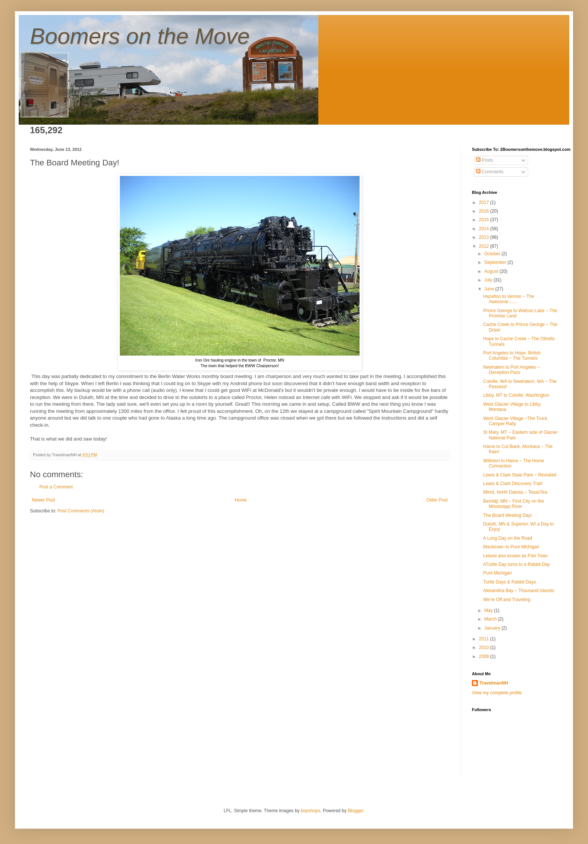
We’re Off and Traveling (506, 599)
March (491, 619)
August (492, 271)
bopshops (310, 810)
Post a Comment (56, 487)
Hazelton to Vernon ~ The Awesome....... (508, 299)
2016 (484, 211)
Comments (489, 171)
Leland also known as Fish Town (515, 555)
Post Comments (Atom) (80, 511)
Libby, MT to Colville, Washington (516, 395)
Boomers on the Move (140, 36)
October (492, 253)
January (492, 628)
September (495, 262)
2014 (484, 228)
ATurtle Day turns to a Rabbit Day (516, 564)
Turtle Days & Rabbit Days (509, 582)
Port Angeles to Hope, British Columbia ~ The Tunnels (511, 355)
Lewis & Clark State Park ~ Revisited (520, 475)
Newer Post (43, 500)
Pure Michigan (497, 573)
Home (241, 500)
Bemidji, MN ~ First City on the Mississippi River (513, 504)
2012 (484, 246)
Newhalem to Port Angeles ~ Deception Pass (511, 370)
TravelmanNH (493, 683)
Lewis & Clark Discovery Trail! (513, 483)
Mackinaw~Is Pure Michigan (511, 546)
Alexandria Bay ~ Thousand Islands (518, 590)
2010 (484, 647)
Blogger (355, 810)
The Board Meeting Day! (507, 515)
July (489, 280)
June (489, 289)
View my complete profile (497, 692)
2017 (484, 202)
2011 (484, 639)
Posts (484, 160)
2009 (484, 656)
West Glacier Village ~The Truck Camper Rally (515, 421)
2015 (484, 219)
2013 (484, 237)
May (489, 610)
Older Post (437, 500)
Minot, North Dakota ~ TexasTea (515, 492)
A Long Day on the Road (507, 538)
